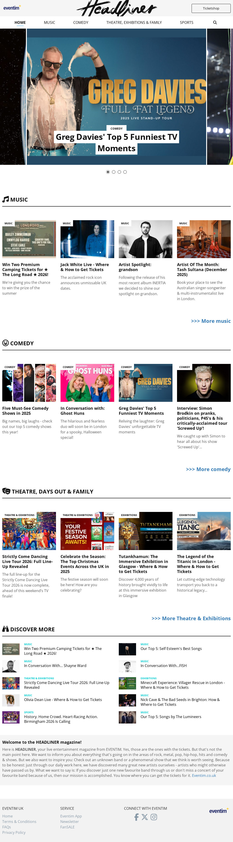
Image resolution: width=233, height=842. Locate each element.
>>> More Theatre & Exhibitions (191, 618)
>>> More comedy (208, 469)
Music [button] (49, 22)
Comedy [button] (80, 22)
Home (20, 22)
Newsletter (69, 821)
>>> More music (211, 320)
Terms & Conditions (19, 821)
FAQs (6, 827)
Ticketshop (211, 8)
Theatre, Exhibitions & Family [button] (134, 22)
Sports (186, 22)
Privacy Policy (13, 832)
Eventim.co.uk (204, 775)
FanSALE (67, 827)
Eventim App (71, 816)
